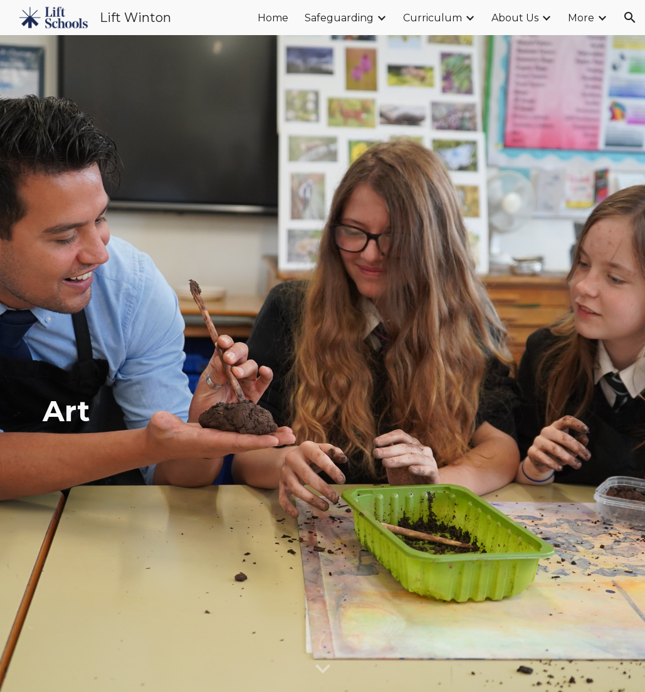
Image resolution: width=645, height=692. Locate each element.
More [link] (581, 18)
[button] (630, 18)
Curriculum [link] (432, 18)
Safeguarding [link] (339, 18)
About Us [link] (514, 18)
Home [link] (273, 18)
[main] (323, 363)
